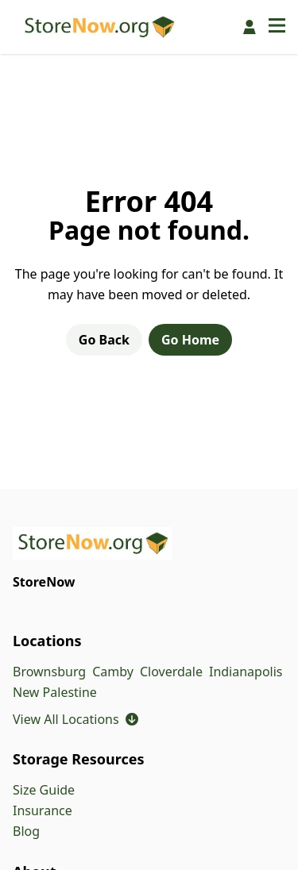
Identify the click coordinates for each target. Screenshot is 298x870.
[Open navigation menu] (277, 27)
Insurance (42, 810)
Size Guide (44, 790)
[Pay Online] (249, 27)
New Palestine (55, 692)
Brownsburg (49, 671)
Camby (113, 671)
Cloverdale (171, 671)
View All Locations (75, 719)
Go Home (190, 339)
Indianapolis (246, 671)
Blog (26, 831)
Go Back (104, 339)
